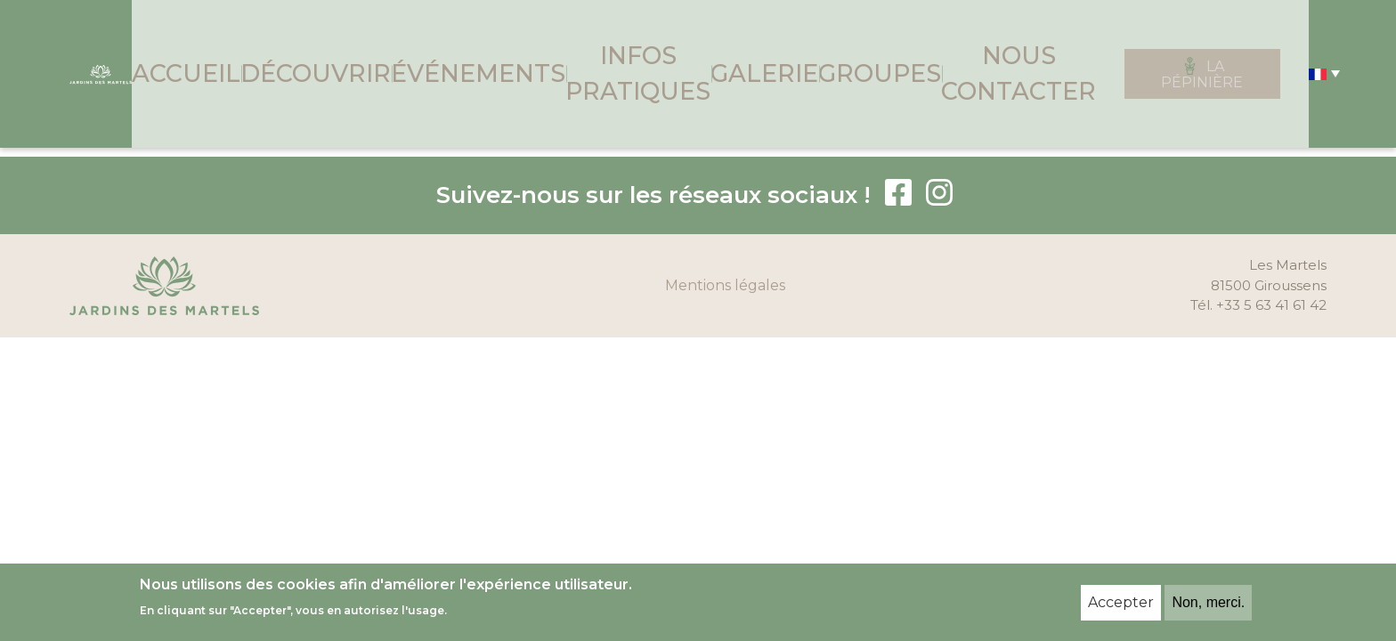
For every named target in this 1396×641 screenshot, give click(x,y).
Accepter (1121, 602)
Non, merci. (1208, 602)
